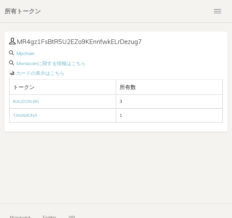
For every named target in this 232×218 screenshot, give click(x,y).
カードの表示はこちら (40, 73)
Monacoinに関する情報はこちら (50, 63)
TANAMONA (25, 115)
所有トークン (23, 11)
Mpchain (25, 53)
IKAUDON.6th (26, 101)
